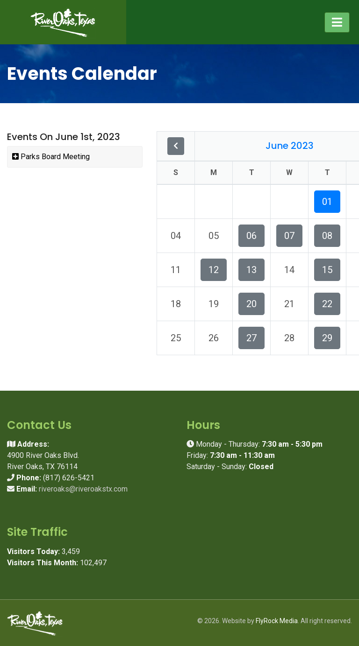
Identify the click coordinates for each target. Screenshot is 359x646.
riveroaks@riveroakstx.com (83, 488)
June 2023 (290, 145)
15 (327, 269)
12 (213, 269)
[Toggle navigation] (337, 22)
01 (327, 201)
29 (327, 338)
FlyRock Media (277, 621)
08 (327, 235)
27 (251, 338)
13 (251, 269)
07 (289, 235)
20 (251, 303)
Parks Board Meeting (51, 156)
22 (327, 303)
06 (251, 235)
